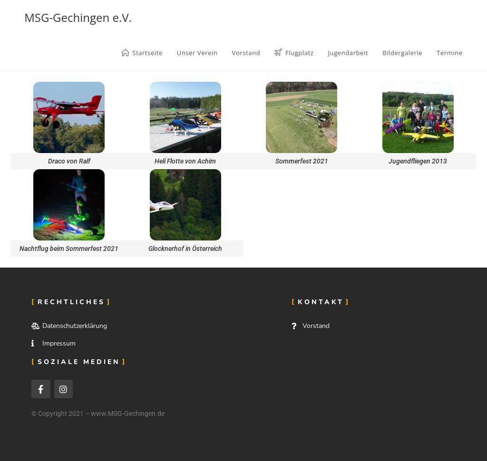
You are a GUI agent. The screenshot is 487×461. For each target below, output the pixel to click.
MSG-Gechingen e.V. (78, 17)
